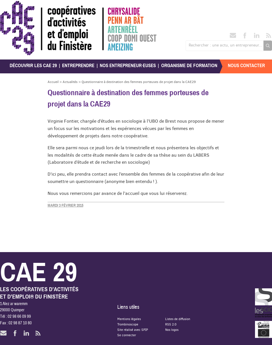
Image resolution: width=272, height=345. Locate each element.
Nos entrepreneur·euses (128, 66)
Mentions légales (129, 319)
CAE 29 (12, 6)
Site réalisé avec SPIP (132, 329)
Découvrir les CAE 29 (33, 66)
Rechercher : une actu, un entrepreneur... (225, 45)
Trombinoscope (127, 324)
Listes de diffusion (177, 319)
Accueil (53, 82)
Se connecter (126, 335)
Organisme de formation (189, 66)
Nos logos (171, 329)
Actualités (70, 82)
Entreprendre (78, 66)
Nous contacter (246, 66)
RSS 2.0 (171, 324)
